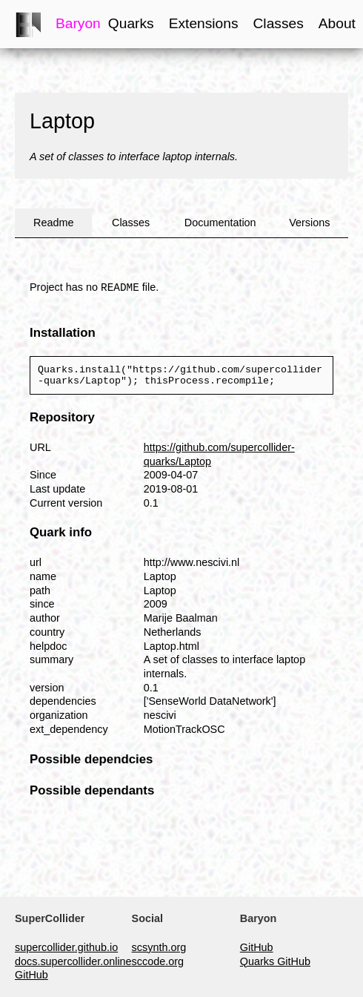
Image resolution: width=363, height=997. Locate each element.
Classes (278, 23)
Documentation (220, 222)
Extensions (204, 23)
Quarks (131, 23)
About (337, 23)
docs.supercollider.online (73, 961)
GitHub (31, 975)
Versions (309, 222)
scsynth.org (159, 947)
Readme (53, 222)
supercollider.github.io (66, 947)
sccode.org (158, 961)
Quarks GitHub (275, 961)
